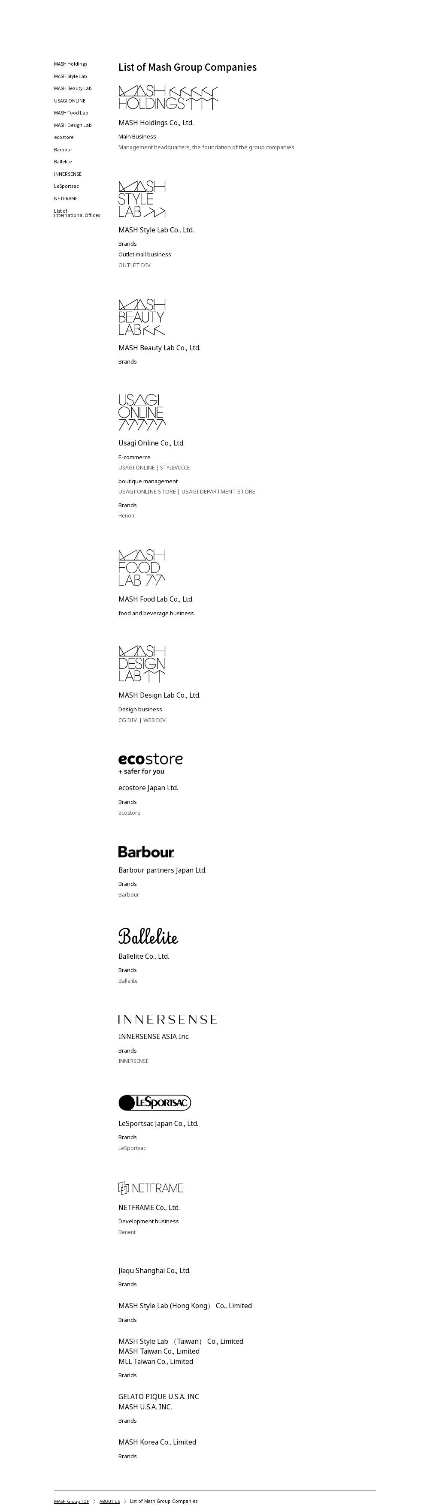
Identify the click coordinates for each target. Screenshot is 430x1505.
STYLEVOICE (178, 471)
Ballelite (63, 168)
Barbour (63, 155)
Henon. (127, 519)
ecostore (64, 143)
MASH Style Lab (71, 80)
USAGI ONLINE (70, 104)
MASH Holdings (71, 67)
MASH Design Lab (74, 130)
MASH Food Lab (72, 117)
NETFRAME (66, 205)
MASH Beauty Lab (74, 92)
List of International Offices (77, 221)
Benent (127, 1235)
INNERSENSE (68, 180)
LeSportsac (66, 193)
